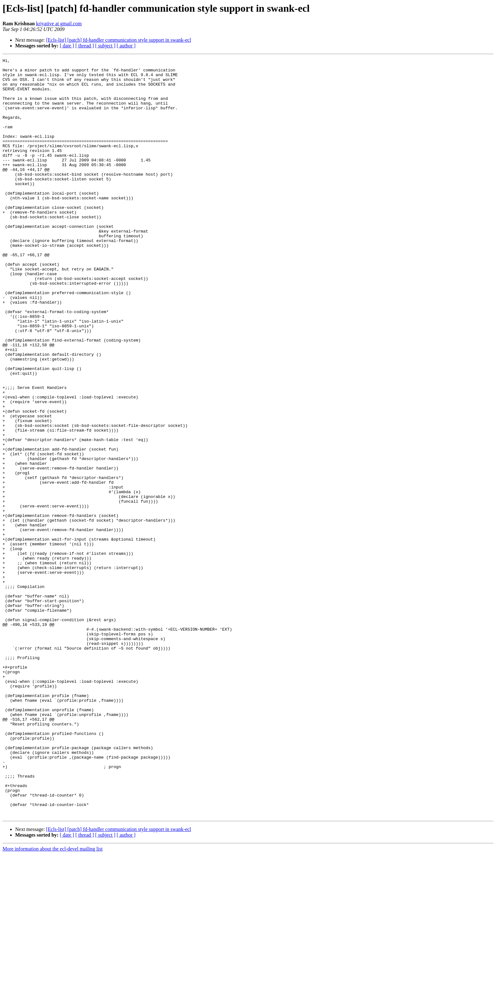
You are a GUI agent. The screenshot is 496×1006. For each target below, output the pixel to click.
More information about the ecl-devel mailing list (52, 1000)
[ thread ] (84, 45)
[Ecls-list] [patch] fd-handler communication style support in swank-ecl (118, 40)
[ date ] (67, 45)
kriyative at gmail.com (59, 23)
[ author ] (126, 45)
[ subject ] (105, 45)
